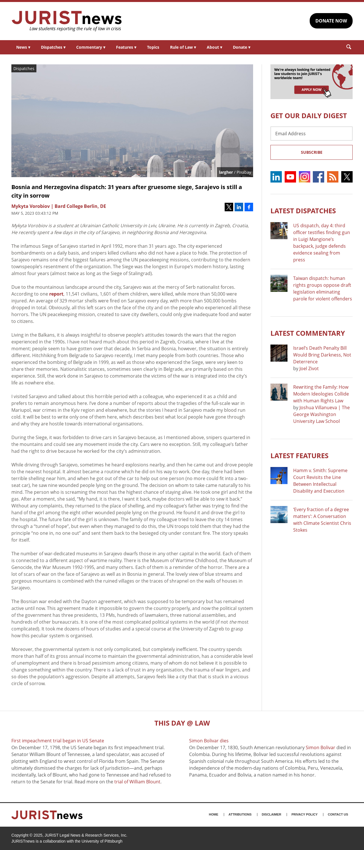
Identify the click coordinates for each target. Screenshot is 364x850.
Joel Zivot (309, 368)
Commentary (90, 47)
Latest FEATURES (299, 455)
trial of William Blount (137, 782)
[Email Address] (311, 133)
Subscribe (311, 152)
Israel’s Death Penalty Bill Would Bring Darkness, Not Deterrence (322, 355)
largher (226, 172)
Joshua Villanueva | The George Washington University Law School (321, 414)
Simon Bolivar (320, 747)
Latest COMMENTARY (307, 333)
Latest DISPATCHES (303, 210)
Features (126, 47)
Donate (241, 47)
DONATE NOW (331, 21)
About (214, 47)
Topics (153, 47)
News (23, 47)
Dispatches (53, 47)
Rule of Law (183, 47)
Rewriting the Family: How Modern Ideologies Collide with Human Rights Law (321, 394)
